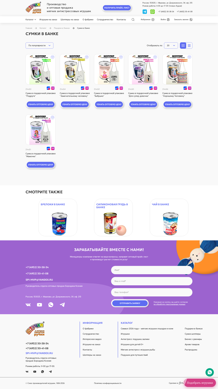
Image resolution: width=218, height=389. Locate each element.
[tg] (145, 11)
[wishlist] (147, 19)
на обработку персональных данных (169, 304)
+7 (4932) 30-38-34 (166, 12)
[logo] (33, 8)
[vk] (28, 304)
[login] (165, 19)
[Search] (133, 19)
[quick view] (41, 69)
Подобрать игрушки (200, 382)
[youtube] (39, 304)
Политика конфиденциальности (107, 383)
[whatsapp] (152, 11)
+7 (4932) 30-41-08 (184, 12)
